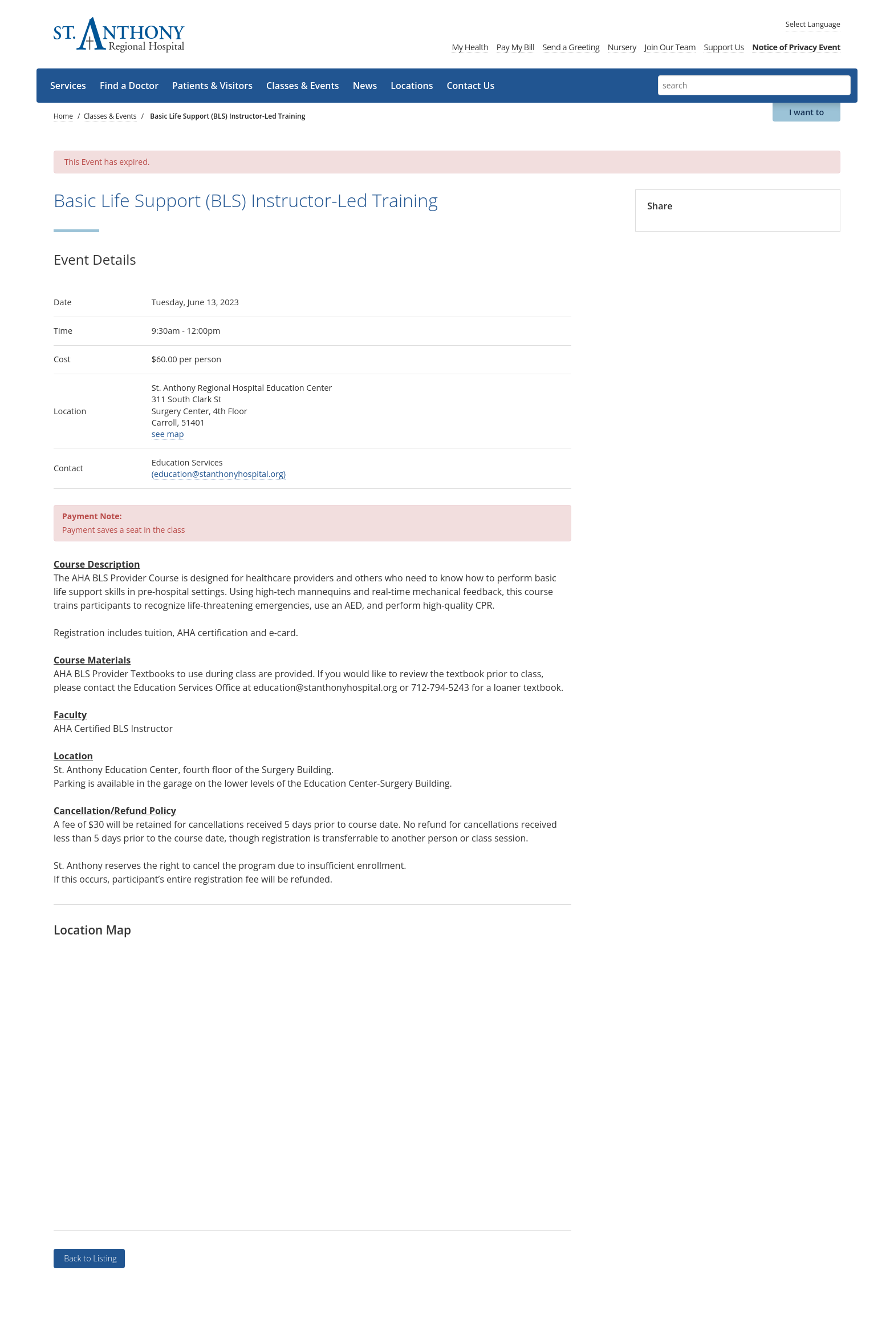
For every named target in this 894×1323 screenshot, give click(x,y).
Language (813, 24)
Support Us (723, 47)
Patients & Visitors (212, 85)
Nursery (622, 47)
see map (168, 433)
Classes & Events (302, 85)
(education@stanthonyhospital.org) (219, 473)
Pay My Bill (515, 47)
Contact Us (470, 85)
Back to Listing (89, 1258)
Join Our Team (670, 47)
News (365, 85)
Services (68, 85)
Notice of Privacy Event (796, 47)
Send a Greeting (571, 47)
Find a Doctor (129, 85)
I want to (806, 112)
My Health (470, 47)
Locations (412, 85)
